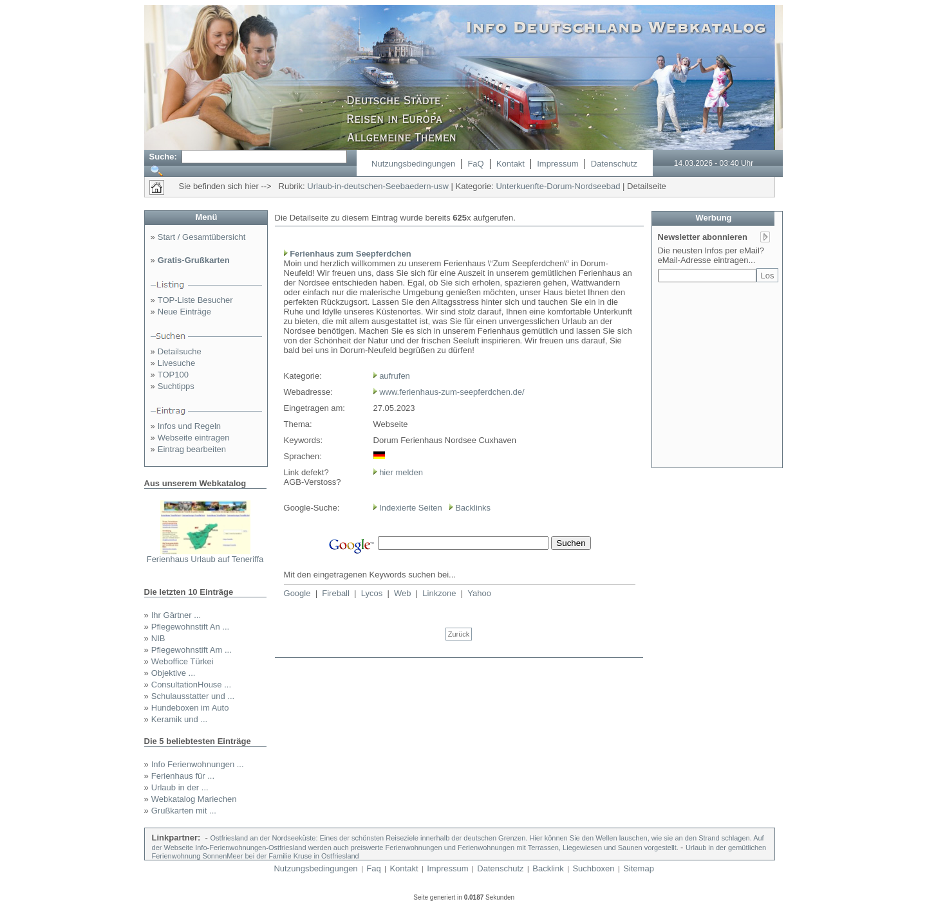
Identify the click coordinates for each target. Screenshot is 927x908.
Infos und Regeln (189, 426)
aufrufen (394, 376)
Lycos (371, 593)
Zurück (459, 634)
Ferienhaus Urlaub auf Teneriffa (205, 559)
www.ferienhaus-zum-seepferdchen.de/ (451, 392)
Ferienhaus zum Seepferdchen (350, 254)
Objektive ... (173, 673)
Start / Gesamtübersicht (202, 237)
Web (402, 593)
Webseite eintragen (194, 437)
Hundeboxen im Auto (190, 708)
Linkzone (439, 593)
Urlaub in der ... (180, 787)
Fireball (336, 593)
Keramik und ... (179, 719)
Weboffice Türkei (182, 661)
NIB (158, 638)
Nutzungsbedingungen (413, 163)
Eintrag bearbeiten (192, 449)
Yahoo (479, 593)
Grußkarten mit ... (183, 810)
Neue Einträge (184, 311)
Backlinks (473, 508)
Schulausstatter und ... (192, 696)
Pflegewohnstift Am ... (191, 650)
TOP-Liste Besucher (195, 300)
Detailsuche (179, 351)
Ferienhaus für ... (182, 776)
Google (297, 593)
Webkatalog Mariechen (194, 799)
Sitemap (638, 868)
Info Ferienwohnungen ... (197, 764)
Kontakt (510, 163)
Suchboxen (593, 868)
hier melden (400, 472)
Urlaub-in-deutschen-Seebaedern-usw (378, 186)
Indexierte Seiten (410, 508)
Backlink (547, 868)
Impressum (557, 163)
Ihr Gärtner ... (176, 615)
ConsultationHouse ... (191, 684)
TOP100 (173, 374)
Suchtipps (176, 386)
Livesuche (177, 363)
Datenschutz (614, 163)
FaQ (475, 163)
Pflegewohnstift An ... (190, 626)
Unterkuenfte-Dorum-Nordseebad (558, 186)
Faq (373, 868)
